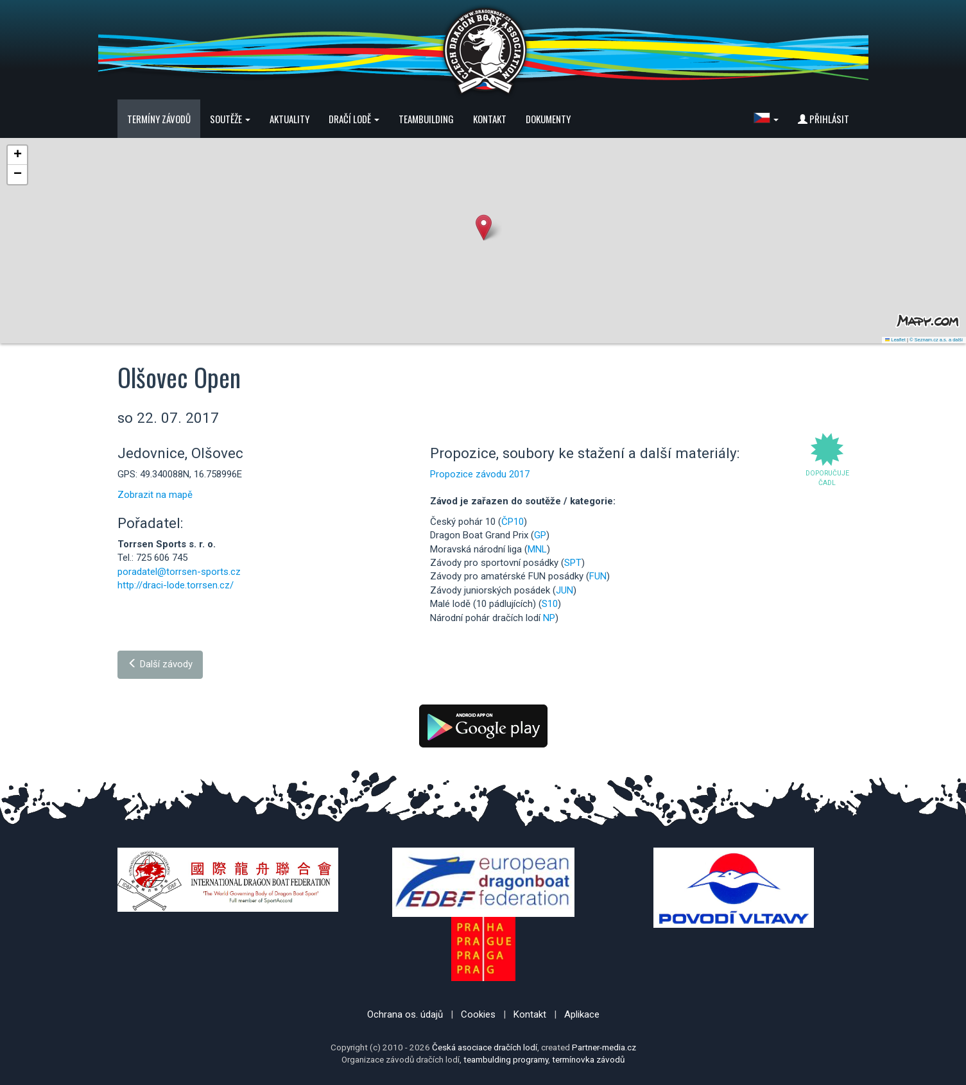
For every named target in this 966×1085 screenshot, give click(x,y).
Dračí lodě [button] (354, 119)
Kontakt (489, 119)
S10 (550, 604)
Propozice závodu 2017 (480, 474)
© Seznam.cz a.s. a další (936, 340)
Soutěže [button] (230, 119)
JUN (564, 590)
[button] (766, 118)
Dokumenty (548, 119)
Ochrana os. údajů (405, 1014)
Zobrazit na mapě (155, 494)
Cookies (478, 1014)
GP (540, 535)
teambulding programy (505, 1059)
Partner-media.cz (604, 1047)
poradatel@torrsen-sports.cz (179, 571)
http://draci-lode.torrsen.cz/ (175, 585)
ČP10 (512, 521)
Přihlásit (823, 119)
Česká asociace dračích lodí (484, 1047)
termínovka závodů (588, 1059)
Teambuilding (426, 119)
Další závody (160, 664)
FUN (598, 576)
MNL (537, 549)
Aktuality (289, 119)
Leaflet (895, 340)
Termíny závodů (159, 119)
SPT (573, 562)
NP (549, 618)
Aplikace (581, 1014)
